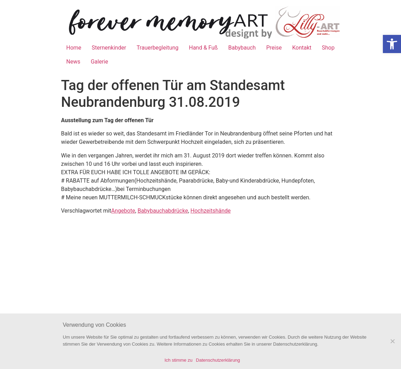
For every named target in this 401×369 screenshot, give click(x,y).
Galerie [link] (99, 61)
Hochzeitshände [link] (210, 210)
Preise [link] (273, 47)
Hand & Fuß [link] (203, 47)
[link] (392, 44)
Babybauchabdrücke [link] (163, 210)
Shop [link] (328, 47)
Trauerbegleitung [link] (158, 47)
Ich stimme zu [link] (178, 360)
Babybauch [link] (242, 47)
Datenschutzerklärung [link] (218, 360)
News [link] (73, 61)
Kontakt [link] (301, 47)
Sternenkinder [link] (109, 47)
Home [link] (73, 47)
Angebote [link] (123, 210)
